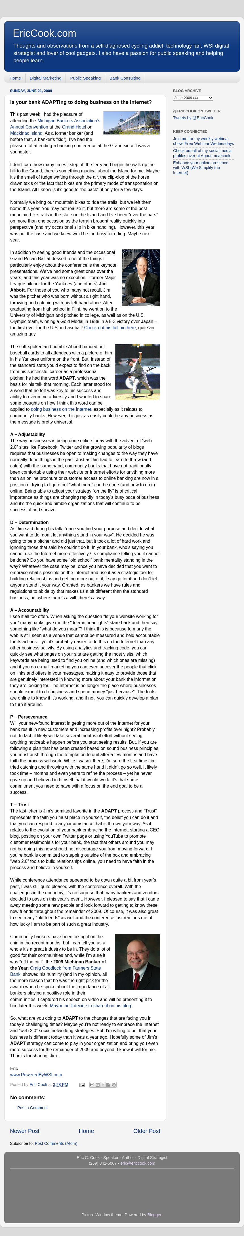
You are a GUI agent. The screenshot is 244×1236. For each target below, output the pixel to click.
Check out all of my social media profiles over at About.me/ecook (202, 153)
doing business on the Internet (61, 409)
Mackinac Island (26, 133)
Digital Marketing (46, 78)
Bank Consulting (125, 78)
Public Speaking (85, 78)
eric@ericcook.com (137, 1163)
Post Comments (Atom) (56, 1143)
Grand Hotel (74, 127)
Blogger (154, 1215)
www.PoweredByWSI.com (36, 1074)
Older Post (146, 1131)
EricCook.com (44, 33)
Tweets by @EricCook (193, 118)
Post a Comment (32, 1107)
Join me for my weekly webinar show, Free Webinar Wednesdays (203, 141)
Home (15, 78)
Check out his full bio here (110, 327)
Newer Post (24, 1131)
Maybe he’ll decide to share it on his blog (90, 1005)
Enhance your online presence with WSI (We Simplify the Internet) (200, 168)
